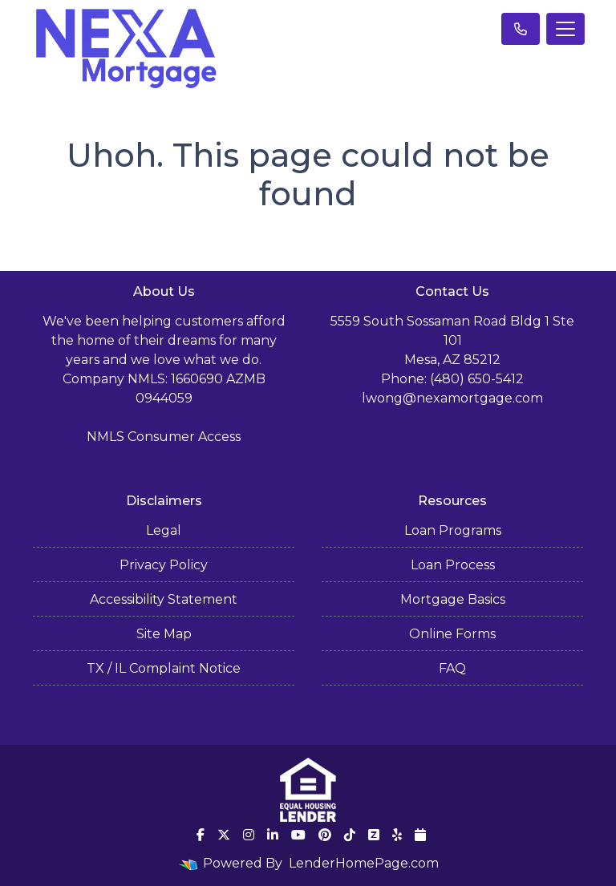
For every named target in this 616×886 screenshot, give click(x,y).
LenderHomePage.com (364, 863)
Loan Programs (452, 530)
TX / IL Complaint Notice (164, 668)
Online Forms (452, 633)
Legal (163, 530)
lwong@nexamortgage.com (452, 398)
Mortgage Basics (452, 599)
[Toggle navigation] (565, 29)
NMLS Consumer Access (164, 436)
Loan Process (453, 564)
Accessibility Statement (163, 599)
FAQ (452, 668)
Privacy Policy (164, 564)
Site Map (164, 633)
